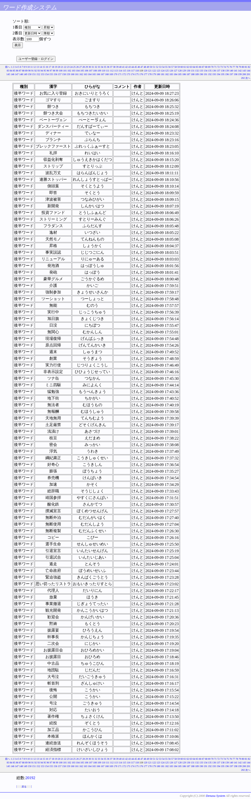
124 (162, 70)
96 (48, 70)
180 (158, 74)
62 (188, 67)
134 (205, 70)
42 (126, 67)
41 (123, 67)
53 (160, 67)
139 (227, 70)
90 (29, 70)
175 (137, 74)
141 (236, 70)
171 (120, 74)
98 (54, 70)
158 (64, 74)
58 (175, 67)
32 (96, 67)
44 (132, 67)
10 (28, 67)
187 (188, 74)
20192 (30, 778)
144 (248, 70)
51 (154, 67)
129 (184, 70)
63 (191, 67)
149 (25, 74)
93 (38, 70)
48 (145, 67)
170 (115, 74)
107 (90, 70)
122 (154, 70)
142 (240, 70)
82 (249, 67)
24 (71, 67)
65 (197, 67)
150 (30, 74)
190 (201, 74)
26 (77, 67)
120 (145, 70)
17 (50, 67)
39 (117, 67)
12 (34, 67)
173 (128, 74)
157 (60, 74)
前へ (7, 67)
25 (74, 67)
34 (102, 67)
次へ (247, 78)
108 (95, 70)
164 (90, 74)
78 (237, 67)
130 (188, 70)
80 (243, 67)
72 (218, 67)
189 (197, 74)
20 (59, 67)
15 (44, 67)
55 (166, 67)
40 (120, 67)
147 (17, 74)
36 (108, 67)
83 (8, 70)
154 (47, 74)
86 (17, 70)
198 (236, 74)
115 (124, 70)
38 (114, 67)
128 (180, 70)
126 (171, 70)
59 (178, 67)
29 (87, 67)
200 (244, 74)
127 (175, 70)
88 (23, 70)
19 (56, 67)
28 (83, 67)
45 (136, 67)
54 (163, 67)
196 (227, 74)
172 (124, 74)
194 (218, 74)
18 (53, 67)
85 (14, 70)
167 (102, 74)
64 (194, 67)
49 (148, 67)
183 (171, 74)
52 (157, 67)
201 (248, 74)
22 (65, 67)
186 (184, 74)
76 (230, 67)
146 (12, 74)
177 (145, 74)
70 (212, 67)
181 (162, 74)
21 (62, 67)
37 (111, 67)
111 (107, 70)
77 (234, 67)
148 (21, 74)
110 (103, 70)
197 (231, 74)
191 (205, 74)
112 (112, 70)
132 (197, 70)
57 (172, 67)
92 (35, 70)
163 (85, 74)
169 (111, 74)
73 (221, 67)
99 (57, 70)
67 (203, 67)
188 (193, 74)
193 (214, 74)
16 (47, 67)
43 (129, 67)
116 (128, 70)
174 (133, 74)
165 (94, 74)
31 (93, 67)
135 (210, 70)
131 (193, 70)
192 (210, 74)
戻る (24, 786)
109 (99, 70)
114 (120, 70)
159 (68, 74)
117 (133, 70)
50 (151, 67)
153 (42, 74)
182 (167, 74)
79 (240, 67)
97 (51, 70)
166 (98, 74)
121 (150, 70)
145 (8, 74)
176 (141, 74)
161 (77, 74)
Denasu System (215, 796)
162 (81, 74)
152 (38, 74)
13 (38, 67)
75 (227, 67)
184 (175, 74)
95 (44, 70)
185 (180, 74)
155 (51, 74)
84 (11, 70)
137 (218, 70)
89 (26, 70)
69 (209, 67)
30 (89, 67)
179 (154, 74)
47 (142, 67)
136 (214, 70)
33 (99, 67)
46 (139, 67)
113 (116, 70)
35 (105, 67)
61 (185, 67)
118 (137, 70)
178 (150, 74)
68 (206, 67)
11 (31, 67)
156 (55, 74)
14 (40, 67)
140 (231, 70)
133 (201, 70)
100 (61, 70)
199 (240, 74)
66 (200, 67)
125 (167, 70)
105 (82, 70)
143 (244, 70)
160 (73, 74)
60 (181, 67)
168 (107, 74)
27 (80, 67)
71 (215, 67)
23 (68, 67)
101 (65, 70)
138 (223, 70)
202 (243, 78)
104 (78, 70)
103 (73, 70)
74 (224, 67)
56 (169, 67)
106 (86, 70)
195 (223, 74)
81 (246, 67)
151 (34, 74)
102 (69, 70)
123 (158, 70)
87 (20, 70)
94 (41, 70)
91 (32, 70)
